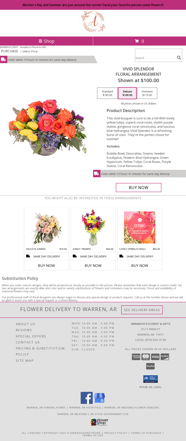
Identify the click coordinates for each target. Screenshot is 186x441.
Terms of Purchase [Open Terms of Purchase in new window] (146, 432)
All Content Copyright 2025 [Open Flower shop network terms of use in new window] (44, 432)
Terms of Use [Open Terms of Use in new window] (93, 435)
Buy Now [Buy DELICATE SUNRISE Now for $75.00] (46, 265)
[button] (150, 379)
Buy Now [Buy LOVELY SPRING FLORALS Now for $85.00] (139, 265)
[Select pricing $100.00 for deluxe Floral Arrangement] (127, 93)
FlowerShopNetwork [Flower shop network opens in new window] (84, 432)
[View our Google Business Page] (99, 402)
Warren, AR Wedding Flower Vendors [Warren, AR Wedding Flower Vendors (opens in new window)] (131, 407)
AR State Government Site (109, 414)
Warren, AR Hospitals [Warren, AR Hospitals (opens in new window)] (85, 407)
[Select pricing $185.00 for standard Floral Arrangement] (107, 93)
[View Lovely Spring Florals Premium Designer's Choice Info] (139, 227)
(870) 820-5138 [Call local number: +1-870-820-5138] (155, 340)
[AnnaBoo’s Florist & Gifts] (93, 31)
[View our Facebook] (87, 402)
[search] (179, 58)
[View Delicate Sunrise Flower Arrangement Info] (46, 227)
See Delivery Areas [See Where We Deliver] (142, 310)
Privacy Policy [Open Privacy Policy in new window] (116, 432)
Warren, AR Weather (72, 414)
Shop (46, 41)
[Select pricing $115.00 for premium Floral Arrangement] (147, 93)
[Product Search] (155, 58)
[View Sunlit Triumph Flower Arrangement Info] (93, 227)
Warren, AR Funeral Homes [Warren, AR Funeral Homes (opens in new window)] (46, 407)
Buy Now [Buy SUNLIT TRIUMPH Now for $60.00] (93, 265)
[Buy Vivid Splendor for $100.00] (138, 187)
